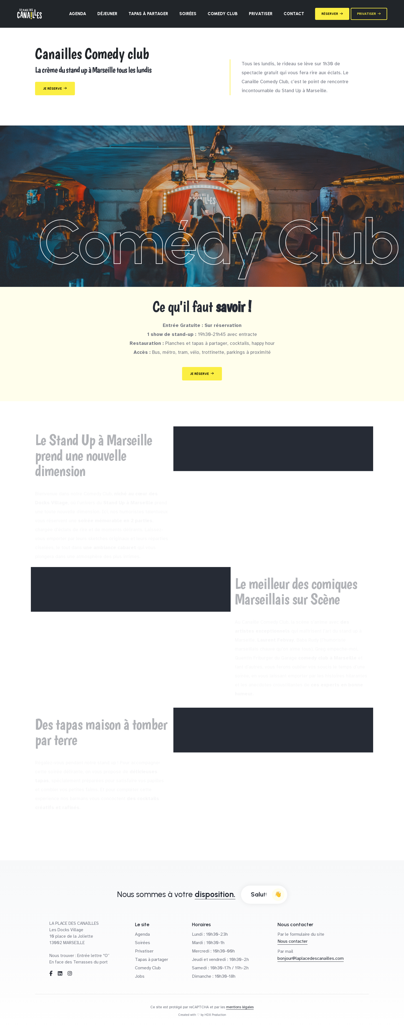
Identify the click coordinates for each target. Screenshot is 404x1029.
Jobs (139, 976)
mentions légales (240, 1007)
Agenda (77, 13)
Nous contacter (292, 941)
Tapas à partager (148, 13)
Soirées (187, 13)
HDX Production (215, 1015)
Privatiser (260, 13)
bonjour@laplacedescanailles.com (310, 958)
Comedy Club (223, 13)
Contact (294, 13)
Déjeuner (107, 13)
